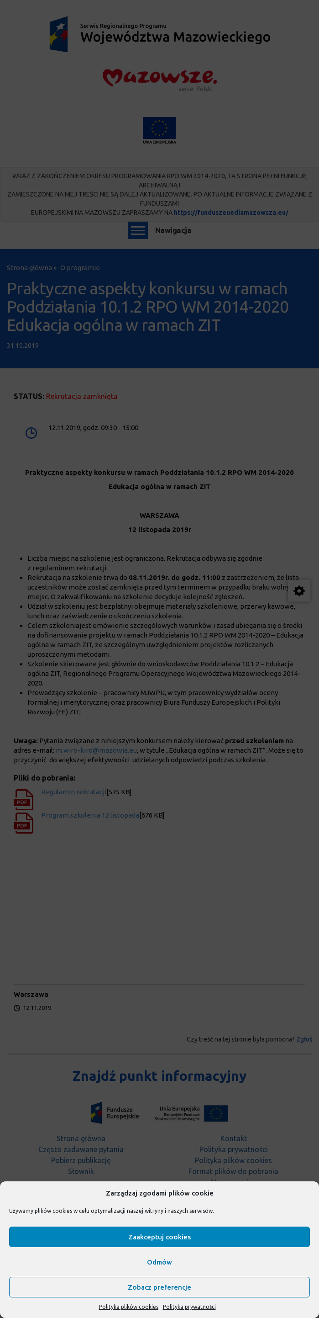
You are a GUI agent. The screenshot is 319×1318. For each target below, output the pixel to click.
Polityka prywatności (189, 1307)
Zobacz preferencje (159, 1287)
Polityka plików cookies (128, 1307)
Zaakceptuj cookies (159, 1237)
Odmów (159, 1262)
